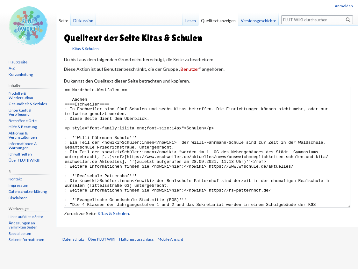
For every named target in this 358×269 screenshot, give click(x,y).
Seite (63, 20)
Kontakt (15, 179)
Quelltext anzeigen (218, 20)
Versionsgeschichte (258, 20)
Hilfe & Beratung (23, 126)
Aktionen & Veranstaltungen (23, 135)
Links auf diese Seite (26, 216)
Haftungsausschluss (136, 263)
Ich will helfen (20, 154)
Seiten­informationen (26, 239)
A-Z (12, 68)
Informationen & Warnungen (23, 145)
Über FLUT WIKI (101, 263)
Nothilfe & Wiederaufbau (21, 95)
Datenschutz (73, 263)
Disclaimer (18, 197)
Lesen (190, 20)
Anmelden (344, 6)
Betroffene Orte (23, 120)
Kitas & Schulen (85, 48)
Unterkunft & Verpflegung (20, 112)
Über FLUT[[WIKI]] (24, 160)
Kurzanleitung (21, 74)
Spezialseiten (20, 233)
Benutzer (190, 69)
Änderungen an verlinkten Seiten (23, 225)
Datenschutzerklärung (28, 191)
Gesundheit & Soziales (28, 103)
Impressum (18, 185)
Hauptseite (18, 62)
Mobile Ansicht (170, 263)
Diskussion (83, 20)
